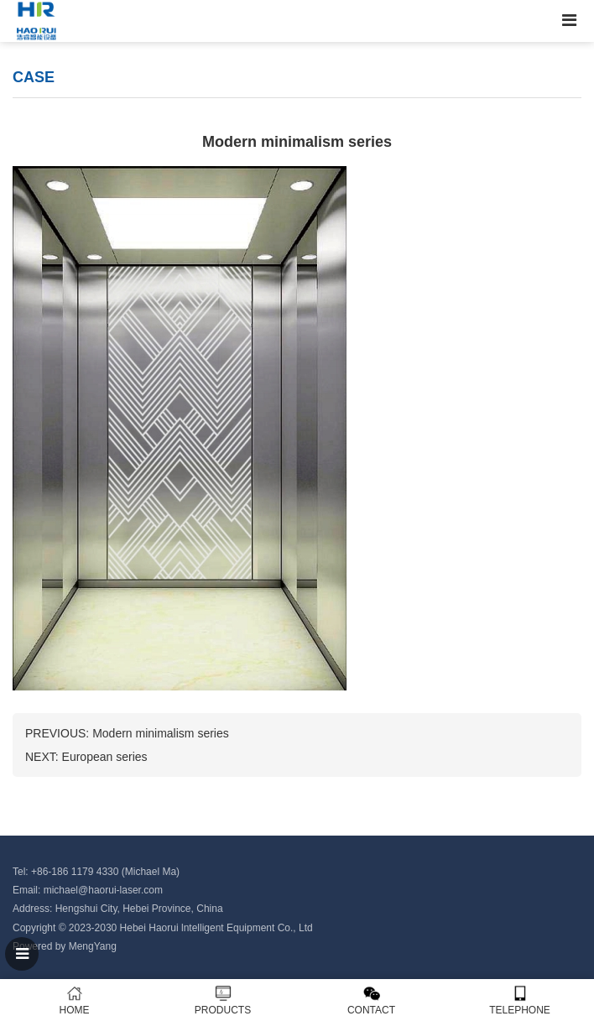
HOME (74, 1000)
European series (105, 756)
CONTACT (371, 1000)
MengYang (93, 946)
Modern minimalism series (160, 733)
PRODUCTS (222, 1000)
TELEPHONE (520, 1000)
